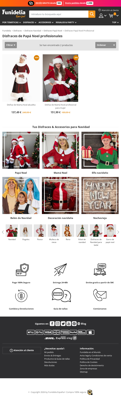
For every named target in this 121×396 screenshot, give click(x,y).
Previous (2, 232)
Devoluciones (50, 362)
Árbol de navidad (82, 241)
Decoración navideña (60, 218)
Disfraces (28, 22)
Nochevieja (100, 218)
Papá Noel (21, 172)
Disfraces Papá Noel (53, 30)
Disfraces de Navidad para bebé (96, 242)
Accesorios (45, 22)
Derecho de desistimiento (92, 365)
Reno (68, 239)
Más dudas (49, 365)
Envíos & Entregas (52, 355)
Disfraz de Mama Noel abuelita (21, 104)
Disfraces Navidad (32, 30)
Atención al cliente (22, 350)
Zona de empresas (88, 368)
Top (114, 22)
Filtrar (9, 44)
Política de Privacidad (90, 358)
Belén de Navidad (21, 218)
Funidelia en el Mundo (90, 352)
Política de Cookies (88, 362)
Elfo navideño (100, 172)
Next (118, 232)
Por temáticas (10, 22)
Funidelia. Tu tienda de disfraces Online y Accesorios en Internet (13, 14)
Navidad (12, 239)
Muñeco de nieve (54, 241)
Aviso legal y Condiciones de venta (96, 355)
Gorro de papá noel (110, 241)
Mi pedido (49, 352)
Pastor (40, 239)
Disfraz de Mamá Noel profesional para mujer (60, 106)
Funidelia (6, 30)
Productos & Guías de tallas (57, 358)
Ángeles (25, 239)
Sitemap (84, 371)
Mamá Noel (60, 172)
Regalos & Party (65, 22)
